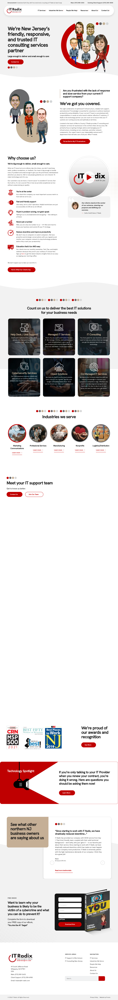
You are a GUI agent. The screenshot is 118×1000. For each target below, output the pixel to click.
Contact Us (105, 10)
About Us (95, 10)
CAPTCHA (61, 919)
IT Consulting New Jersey (74, 961)
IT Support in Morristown (73, 958)
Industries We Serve (56, 10)
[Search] (102, 978)
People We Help (72, 10)
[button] (52, 863)
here (23, 254)
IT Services (42, 10)
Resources (85, 10)
